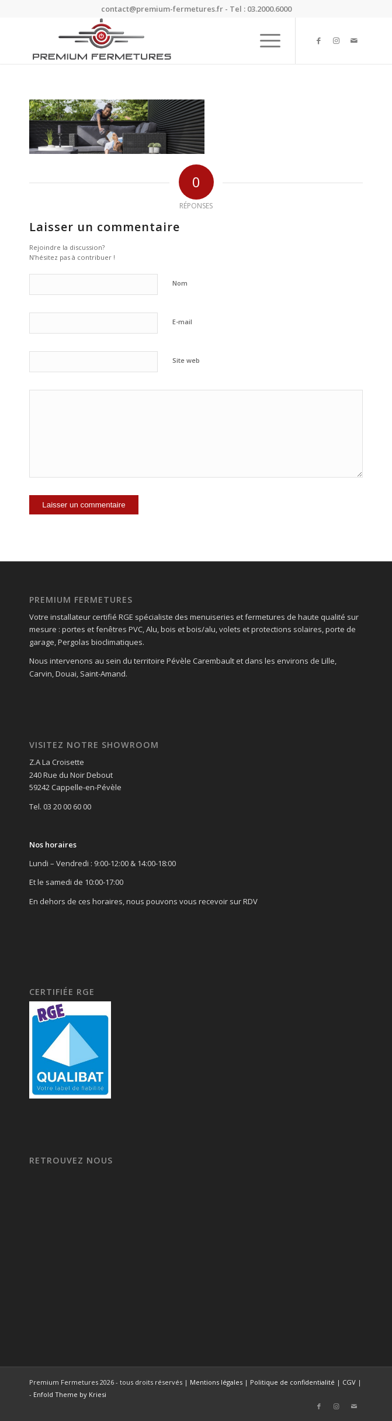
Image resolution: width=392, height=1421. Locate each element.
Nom (180, 283)
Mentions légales (216, 1382)
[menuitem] (264, 40)
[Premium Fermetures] (162, 40)
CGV (349, 1382)
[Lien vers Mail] (354, 41)
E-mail (182, 321)
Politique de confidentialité (292, 1382)
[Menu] (264, 40)
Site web (186, 360)
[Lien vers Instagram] (336, 41)
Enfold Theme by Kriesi (69, 1394)
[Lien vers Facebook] (319, 41)
